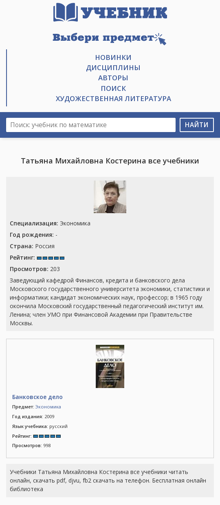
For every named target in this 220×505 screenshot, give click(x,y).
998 (31, 445)
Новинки (113, 57)
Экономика (50, 223)
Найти (197, 125)
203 (35, 269)
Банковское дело (37, 397)
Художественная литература (113, 98)
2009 (33, 416)
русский (40, 426)
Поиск (113, 88)
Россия (32, 246)
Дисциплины (113, 67)
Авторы (113, 77)
